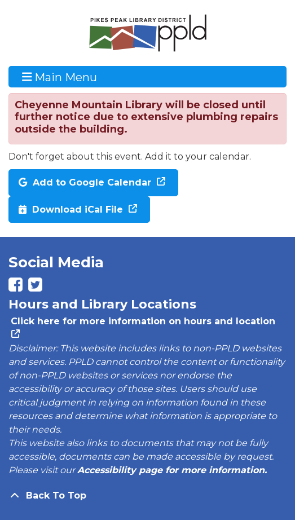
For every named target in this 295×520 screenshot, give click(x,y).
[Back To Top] (147, 495)
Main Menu (60, 76)
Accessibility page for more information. (172, 470)
